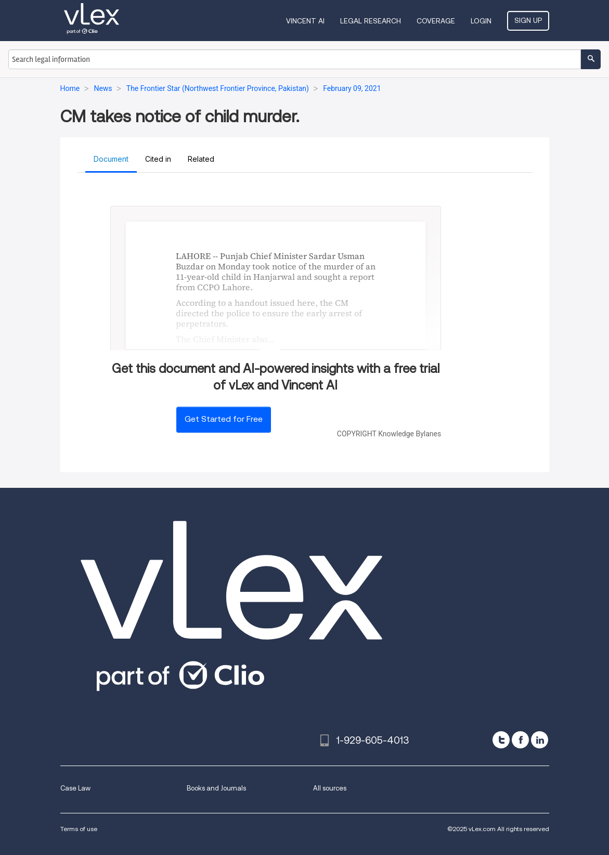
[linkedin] (539, 739)
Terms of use (78, 828)
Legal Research (370, 21)
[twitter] (501, 739)
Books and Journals (216, 788)
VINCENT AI (305, 21)
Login (481, 21)
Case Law (75, 788)
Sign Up (528, 20)
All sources (329, 788)
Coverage (436, 21)
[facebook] (520, 739)
